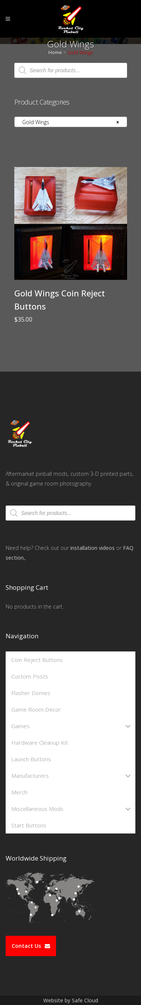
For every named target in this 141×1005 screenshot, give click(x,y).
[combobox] (70, 122)
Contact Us (31, 945)
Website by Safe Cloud (70, 1000)
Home (55, 52)
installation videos (92, 547)
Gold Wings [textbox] (68, 122)
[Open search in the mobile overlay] (70, 70)
